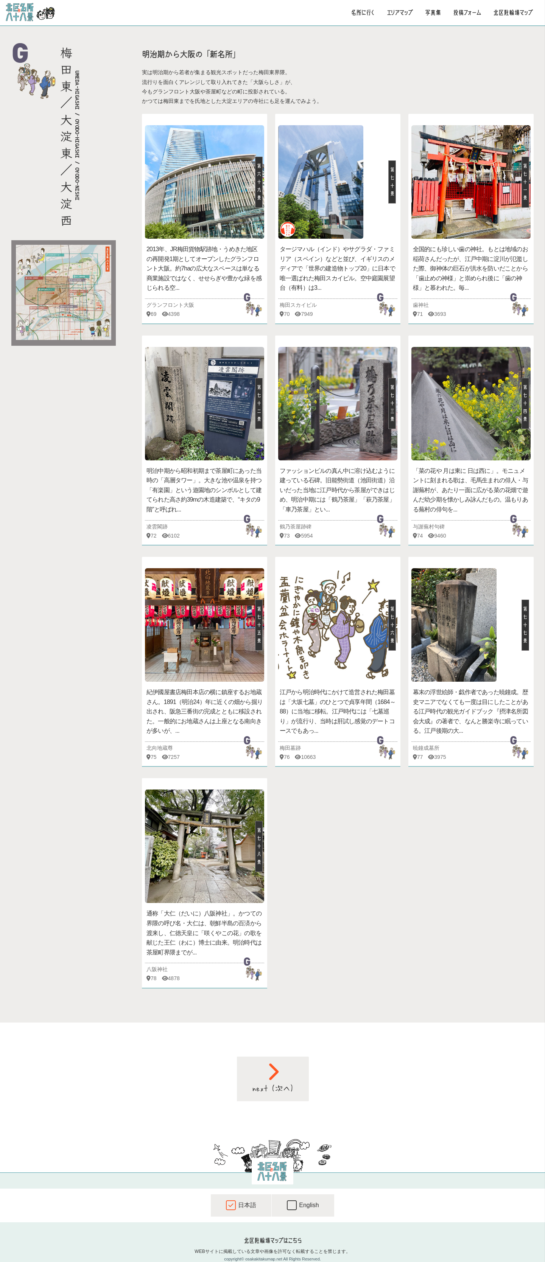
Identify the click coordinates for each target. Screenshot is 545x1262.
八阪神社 (157, 969)
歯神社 (421, 305)
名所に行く (363, 12)
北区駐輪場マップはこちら (272, 1240)
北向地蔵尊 (159, 748)
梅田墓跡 (290, 748)
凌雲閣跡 (157, 527)
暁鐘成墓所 (426, 748)
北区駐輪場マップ (513, 12)
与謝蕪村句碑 (429, 527)
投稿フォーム (467, 12)
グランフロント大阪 (170, 305)
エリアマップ (400, 12)
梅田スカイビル (298, 305)
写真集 (433, 12)
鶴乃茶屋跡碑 (295, 527)
